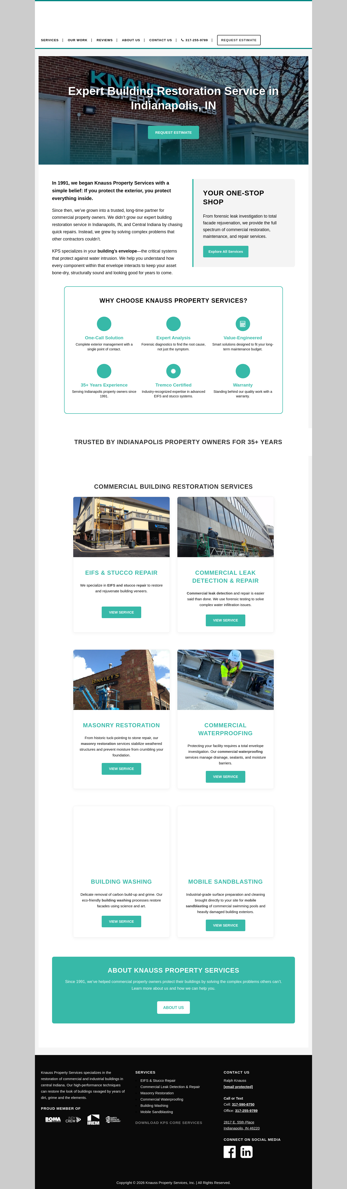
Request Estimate (173, 132)
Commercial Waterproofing (161, 1099)
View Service (121, 612)
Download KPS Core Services (168, 1123)
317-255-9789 (246, 1111)
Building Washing (154, 1105)
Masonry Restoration (157, 1093)
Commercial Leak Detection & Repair (170, 1087)
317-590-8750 (243, 1104)
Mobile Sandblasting (156, 1112)
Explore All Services (225, 251)
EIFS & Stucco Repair (158, 1080)
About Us (173, 1007)
